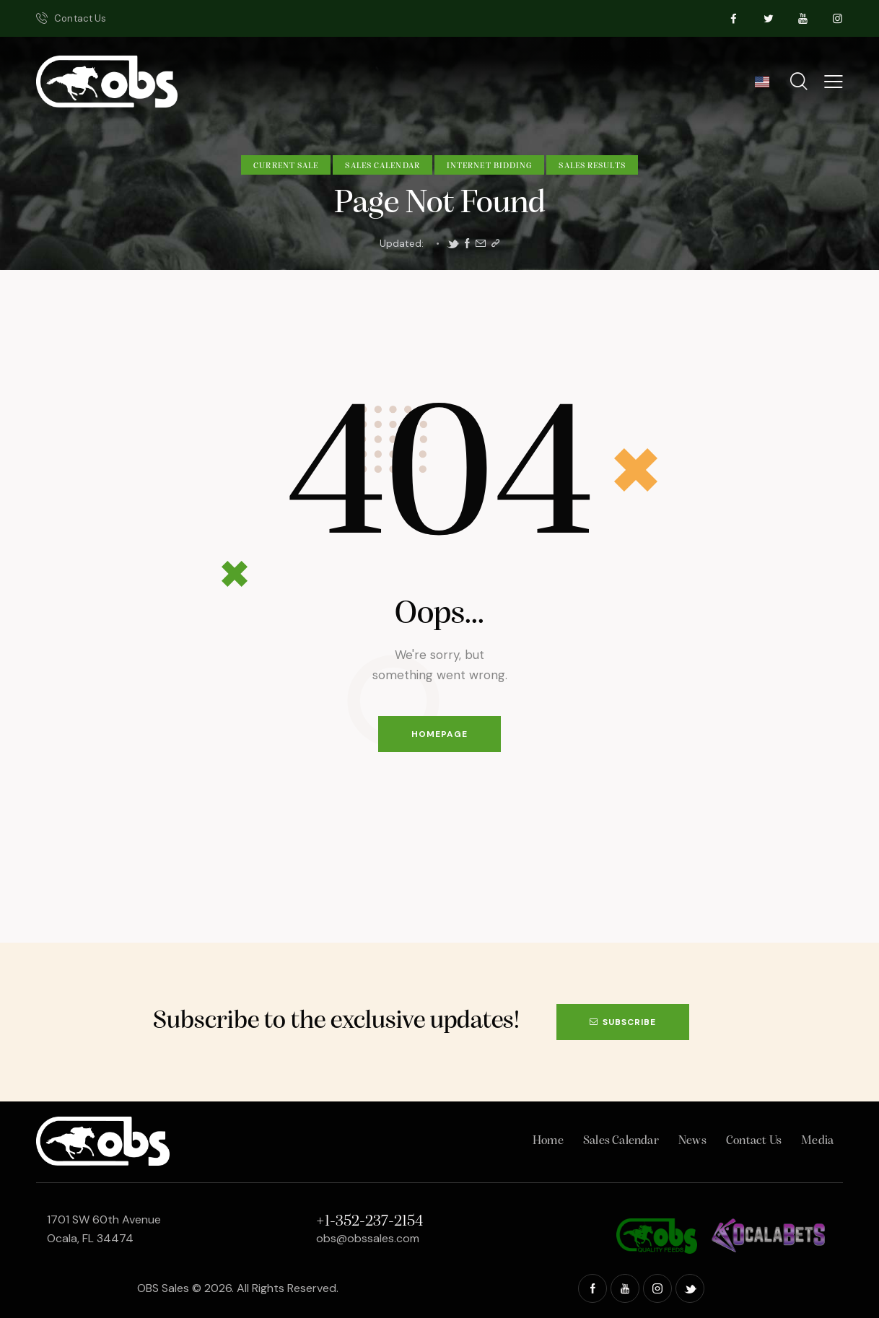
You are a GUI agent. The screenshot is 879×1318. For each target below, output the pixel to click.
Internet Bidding (490, 166)
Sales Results (592, 166)
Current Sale (285, 166)
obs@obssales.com (367, 1238)
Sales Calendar (382, 166)
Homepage (439, 734)
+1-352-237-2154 (369, 1221)
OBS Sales (163, 1288)
